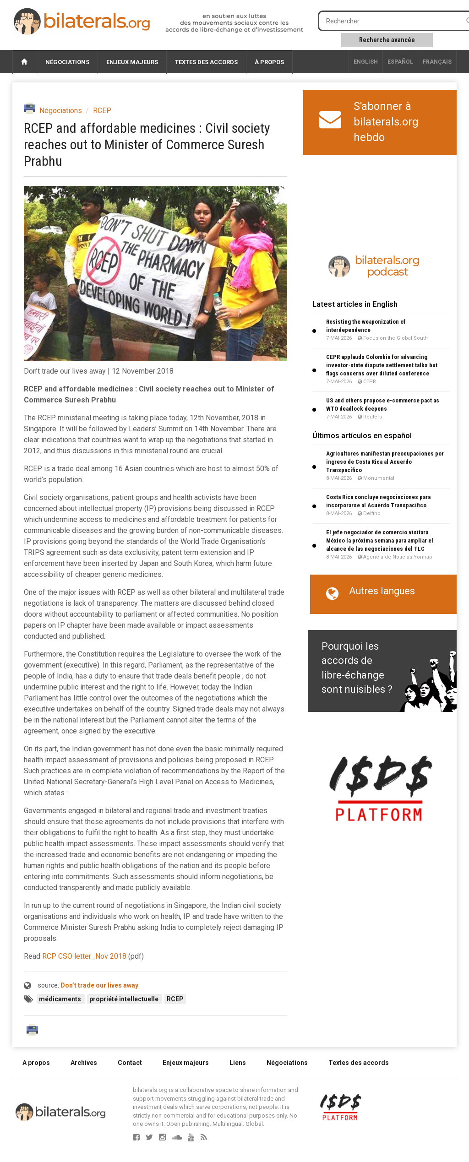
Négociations (67, 62)
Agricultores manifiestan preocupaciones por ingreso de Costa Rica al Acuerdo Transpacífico (385, 461)
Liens (237, 1062)
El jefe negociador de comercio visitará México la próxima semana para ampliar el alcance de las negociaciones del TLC (379, 540)
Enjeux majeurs (132, 62)
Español (400, 62)
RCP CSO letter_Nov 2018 (84, 956)
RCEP (102, 110)
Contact (130, 1062)
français (437, 62)
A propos (36, 1062)
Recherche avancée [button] (387, 39)
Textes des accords (206, 62)
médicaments (60, 999)
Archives (84, 1062)
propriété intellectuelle (124, 999)
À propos (269, 62)
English (366, 62)
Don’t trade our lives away (99, 985)
